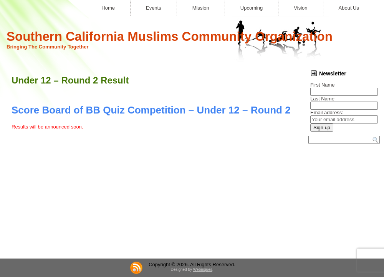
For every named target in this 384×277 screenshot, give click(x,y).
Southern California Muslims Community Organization (170, 36)
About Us (349, 8)
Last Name (322, 99)
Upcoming (251, 8)
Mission (200, 8)
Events (153, 8)
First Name (322, 85)
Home (108, 8)
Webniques (202, 269)
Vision (300, 8)
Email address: (326, 112)
